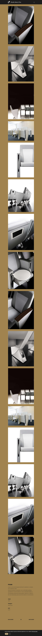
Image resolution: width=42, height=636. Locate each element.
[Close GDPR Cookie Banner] (10, 634)
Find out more (34, 631)
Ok (6, 633)
